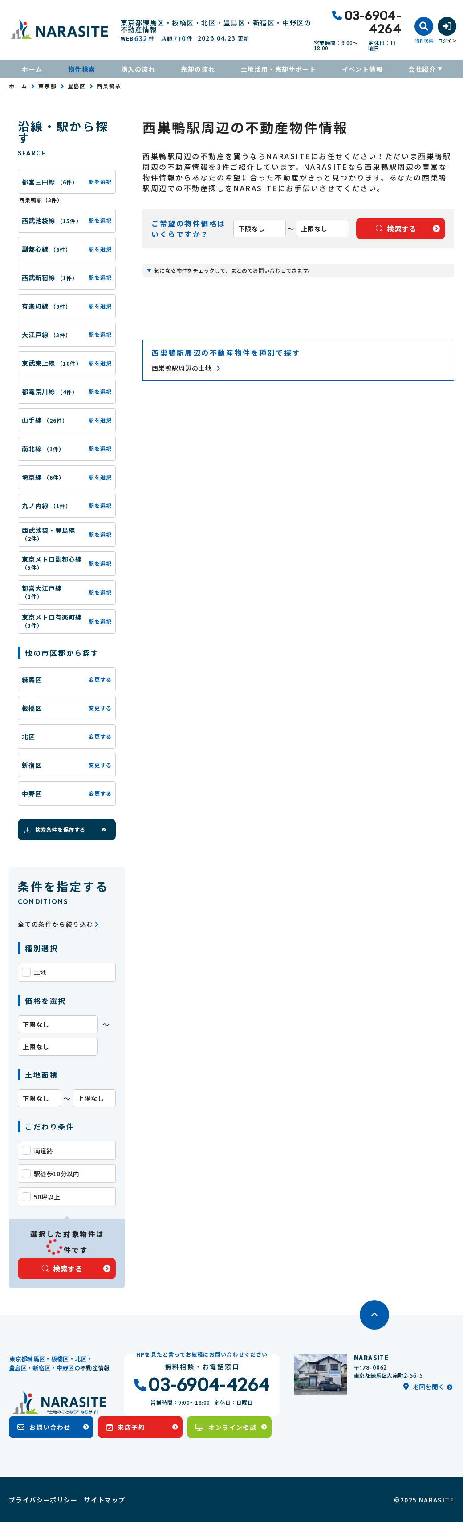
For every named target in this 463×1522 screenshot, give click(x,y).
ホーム (32, 69)
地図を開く (423, 1386)
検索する (62, 1268)
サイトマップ (104, 1500)
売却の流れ (198, 69)
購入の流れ (138, 69)
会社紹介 (422, 69)
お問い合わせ (44, 1427)
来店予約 (125, 1427)
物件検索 (82, 69)
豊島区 (77, 86)
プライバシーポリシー (43, 1500)
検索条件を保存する (54, 830)
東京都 (47, 86)
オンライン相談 (225, 1427)
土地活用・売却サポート (278, 69)
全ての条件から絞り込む (58, 924)
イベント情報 (362, 69)
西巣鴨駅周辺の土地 (186, 368)
